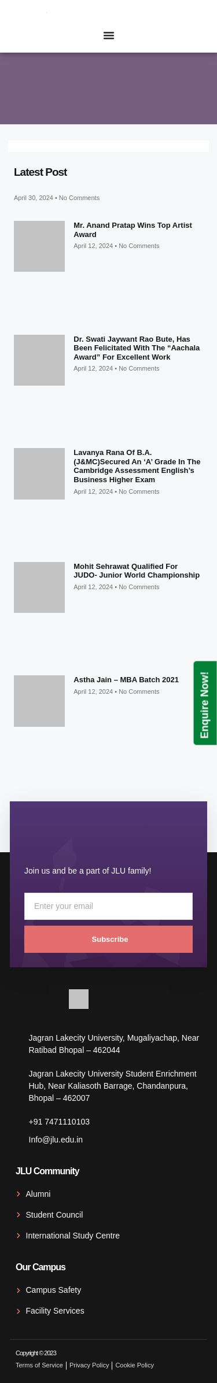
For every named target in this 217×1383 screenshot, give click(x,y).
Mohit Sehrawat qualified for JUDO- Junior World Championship (136, 571)
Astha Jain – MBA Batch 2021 (126, 679)
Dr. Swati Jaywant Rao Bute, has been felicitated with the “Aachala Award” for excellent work (136, 348)
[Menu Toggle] (109, 35)
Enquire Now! (205, 704)
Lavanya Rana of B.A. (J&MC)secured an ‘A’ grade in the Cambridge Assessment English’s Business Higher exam (136, 466)
